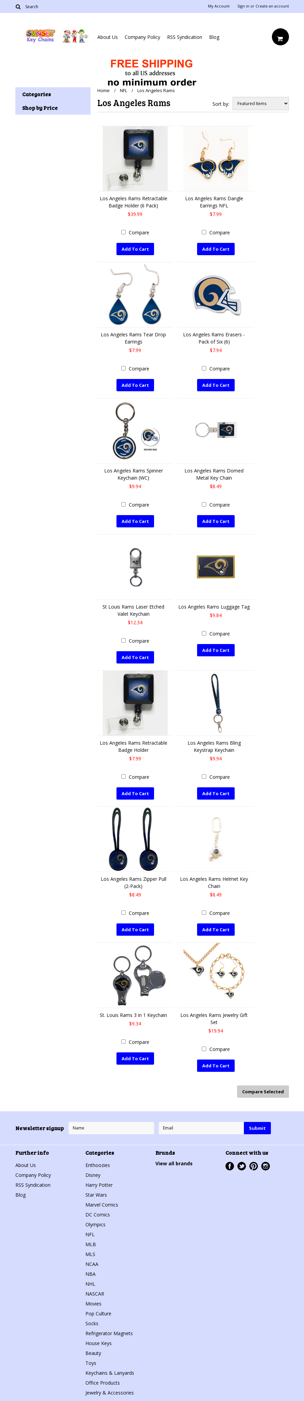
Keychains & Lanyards (109, 1373)
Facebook (229, 1166)
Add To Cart (135, 249)
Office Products (102, 1383)
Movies (93, 1303)
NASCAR (94, 1293)
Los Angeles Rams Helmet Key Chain (214, 882)
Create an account (272, 6)
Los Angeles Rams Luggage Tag (214, 606)
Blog (214, 37)
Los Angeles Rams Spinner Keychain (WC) (133, 474)
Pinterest (253, 1166)
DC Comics (97, 1214)
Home (103, 90)
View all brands (174, 1163)
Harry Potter (99, 1185)
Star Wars (96, 1195)
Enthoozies (97, 1165)
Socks (91, 1323)
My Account (219, 6)
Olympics (95, 1224)
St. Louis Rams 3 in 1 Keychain (133, 1015)
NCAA (91, 1264)
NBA (90, 1274)
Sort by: (220, 104)
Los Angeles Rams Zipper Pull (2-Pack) (133, 882)
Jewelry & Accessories (109, 1392)
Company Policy (142, 37)
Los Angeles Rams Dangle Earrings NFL (214, 202)
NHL (90, 1284)
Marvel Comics (101, 1204)
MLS (90, 1254)
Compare (139, 232)
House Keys (98, 1343)
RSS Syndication (184, 37)
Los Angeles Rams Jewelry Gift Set (214, 1018)
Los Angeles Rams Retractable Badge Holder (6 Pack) (133, 202)
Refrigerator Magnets (109, 1333)
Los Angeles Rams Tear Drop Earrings (133, 338)
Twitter (241, 1166)
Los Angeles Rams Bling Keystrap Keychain (214, 746)
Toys (90, 1363)
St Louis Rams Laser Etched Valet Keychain (133, 610)
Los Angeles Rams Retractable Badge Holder (133, 746)
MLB (90, 1244)
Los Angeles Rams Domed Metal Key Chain (214, 474)
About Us (107, 37)
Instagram (265, 1166)
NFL (123, 90)
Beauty (93, 1353)
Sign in (243, 6)
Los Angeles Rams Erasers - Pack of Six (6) (214, 338)
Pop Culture (98, 1313)
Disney (92, 1175)
